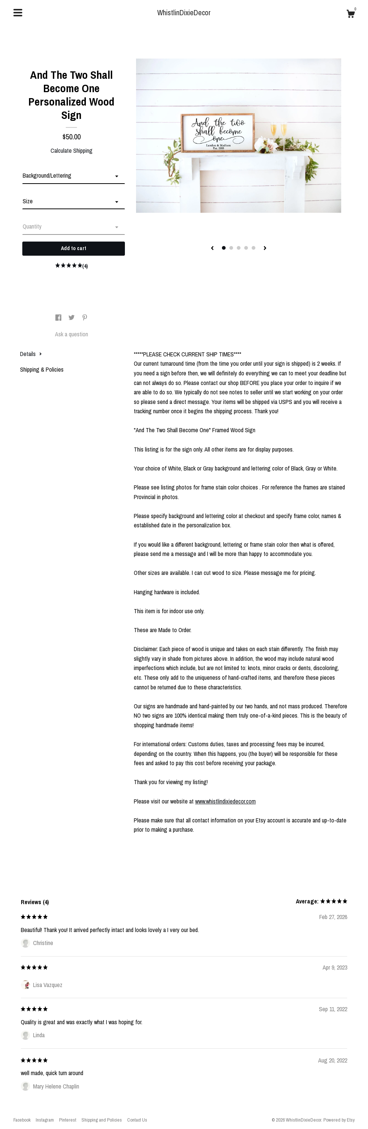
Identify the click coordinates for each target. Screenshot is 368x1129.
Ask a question (71, 334)
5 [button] (253, 248)
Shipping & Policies (42, 369)
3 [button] (239, 248)
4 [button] (246, 248)
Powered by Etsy (339, 1120)
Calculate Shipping (72, 150)
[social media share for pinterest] (85, 318)
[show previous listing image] (212, 248)
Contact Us (137, 1120)
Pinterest (67, 1120)
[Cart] (350, 14)
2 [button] (231, 248)
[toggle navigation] (17, 12)
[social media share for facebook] (59, 318)
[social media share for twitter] (72, 318)
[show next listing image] (265, 248)
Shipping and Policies (101, 1120)
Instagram (45, 1120)
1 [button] (224, 248)
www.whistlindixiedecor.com (225, 801)
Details (31, 354)
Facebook (21, 1120)
